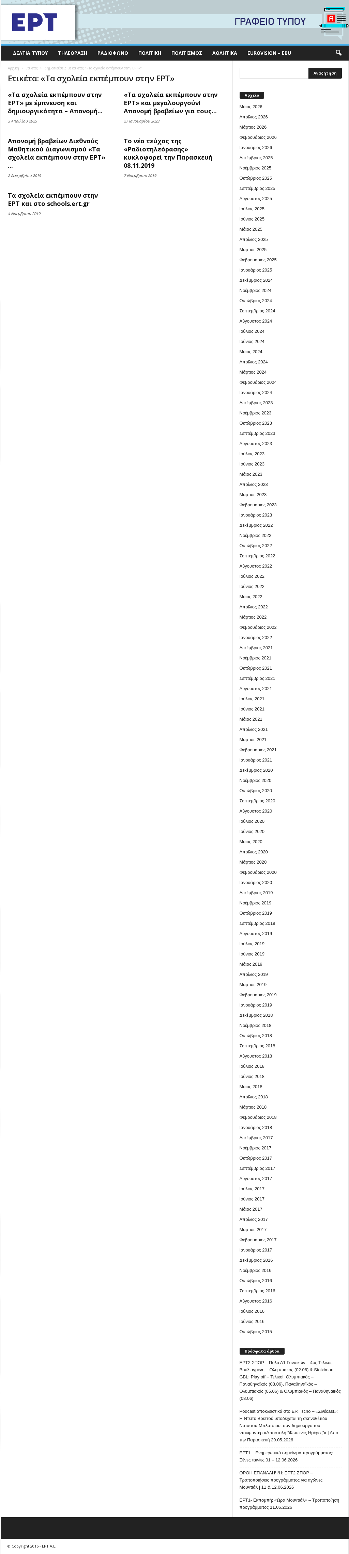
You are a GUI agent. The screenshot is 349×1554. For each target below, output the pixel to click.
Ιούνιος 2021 (252, 708)
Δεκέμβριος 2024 (256, 280)
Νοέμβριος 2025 (256, 167)
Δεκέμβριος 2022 (256, 525)
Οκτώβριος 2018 (256, 1035)
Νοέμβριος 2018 (256, 1025)
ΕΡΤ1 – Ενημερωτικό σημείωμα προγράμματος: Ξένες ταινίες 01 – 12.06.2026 (286, 1456)
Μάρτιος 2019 (253, 984)
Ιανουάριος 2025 (256, 270)
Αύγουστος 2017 (256, 1178)
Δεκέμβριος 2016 (256, 1260)
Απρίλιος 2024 (254, 361)
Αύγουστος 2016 (256, 1301)
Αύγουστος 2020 (256, 811)
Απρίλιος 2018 (254, 1096)
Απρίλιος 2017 (254, 1219)
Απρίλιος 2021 (254, 729)
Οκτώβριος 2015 (256, 1331)
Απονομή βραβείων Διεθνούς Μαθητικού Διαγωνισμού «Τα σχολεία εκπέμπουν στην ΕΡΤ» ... (56, 153)
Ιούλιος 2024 (252, 331)
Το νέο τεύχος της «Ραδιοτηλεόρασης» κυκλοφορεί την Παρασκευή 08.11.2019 (168, 153)
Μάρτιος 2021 (253, 739)
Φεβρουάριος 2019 (258, 994)
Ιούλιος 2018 (252, 1066)
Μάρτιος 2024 (253, 372)
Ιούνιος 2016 (252, 1321)
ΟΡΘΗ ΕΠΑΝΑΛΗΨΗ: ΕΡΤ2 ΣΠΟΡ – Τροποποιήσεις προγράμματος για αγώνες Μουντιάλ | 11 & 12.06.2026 (281, 1480)
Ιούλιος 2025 (252, 208)
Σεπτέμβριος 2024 (257, 310)
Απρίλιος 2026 (254, 116)
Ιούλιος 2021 (252, 698)
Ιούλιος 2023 (252, 453)
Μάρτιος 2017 (253, 1229)
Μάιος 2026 (251, 106)
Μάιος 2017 (251, 1209)
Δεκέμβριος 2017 (256, 1137)
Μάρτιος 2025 (253, 249)
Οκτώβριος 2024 (256, 300)
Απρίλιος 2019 (254, 974)
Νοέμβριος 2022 (256, 535)
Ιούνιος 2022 (252, 586)
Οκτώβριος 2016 (256, 1280)
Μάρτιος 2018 (253, 1107)
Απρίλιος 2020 (254, 851)
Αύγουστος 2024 (256, 321)
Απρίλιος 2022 (254, 606)
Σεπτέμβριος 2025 (257, 188)
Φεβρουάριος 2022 (258, 627)
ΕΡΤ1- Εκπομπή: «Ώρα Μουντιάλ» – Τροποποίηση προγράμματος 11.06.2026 (289, 1504)
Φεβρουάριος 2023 (258, 504)
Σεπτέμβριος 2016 (257, 1290)
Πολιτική (149, 53)
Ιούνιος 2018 (252, 1076)
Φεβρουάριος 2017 (258, 1239)
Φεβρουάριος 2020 (258, 872)
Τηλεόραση (72, 53)
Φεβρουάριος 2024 (258, 382)
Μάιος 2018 (251, 1086)
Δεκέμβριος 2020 (256, 770)
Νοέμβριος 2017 (256, 1147)
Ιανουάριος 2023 (256, 515)
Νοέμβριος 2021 (256, 657)
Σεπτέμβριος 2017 (257, 1168)
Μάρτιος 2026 (253, 127)
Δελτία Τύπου (30, 53)
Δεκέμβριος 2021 (256, 647)
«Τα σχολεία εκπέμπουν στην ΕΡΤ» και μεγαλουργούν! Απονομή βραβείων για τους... (170, 103)
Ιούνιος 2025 (252, 219)
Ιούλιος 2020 (252, 821)
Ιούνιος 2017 (252, 1198)
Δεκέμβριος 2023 (256, 402)
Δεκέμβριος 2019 (256, 892)
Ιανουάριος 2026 (256, 147)
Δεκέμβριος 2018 (256, 1015)
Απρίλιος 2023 (254, 484)
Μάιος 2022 (251, 596)
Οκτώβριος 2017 (256, 1158)
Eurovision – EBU (269, 53)
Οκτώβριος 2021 (256, 668)
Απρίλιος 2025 (254, 239)
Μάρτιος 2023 (253, 494)
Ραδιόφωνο (112, 53)
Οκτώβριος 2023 (256, 423)
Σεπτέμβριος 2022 (257, 555)
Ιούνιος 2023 (252, 464)
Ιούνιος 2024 (252, 341)
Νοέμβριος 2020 (256, 780)
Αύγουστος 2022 (256, 566)
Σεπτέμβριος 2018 (257, 1045)
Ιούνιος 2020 (252, 831)
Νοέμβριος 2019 (256, 902)
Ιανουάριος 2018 (256, 1127)
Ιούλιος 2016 (252, 1311)
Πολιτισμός (186, 53)
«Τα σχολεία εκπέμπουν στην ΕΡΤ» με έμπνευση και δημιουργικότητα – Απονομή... (55, 103)
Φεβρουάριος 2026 (258, 137)
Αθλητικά (224, 53)
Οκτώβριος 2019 (256, 913)
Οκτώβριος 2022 (256, 545)
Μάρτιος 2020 (253, 862)
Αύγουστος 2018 (256, 1056)
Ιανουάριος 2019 (256, 1005)
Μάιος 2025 (251, 229)
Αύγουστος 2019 (256, 933)
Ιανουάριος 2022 (256, 637)
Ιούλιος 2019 (252, 943)
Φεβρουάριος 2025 (258, 259)
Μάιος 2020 (251, 841)
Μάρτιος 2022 (253, 617)
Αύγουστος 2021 (256, 688)
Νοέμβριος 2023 (256, 412)
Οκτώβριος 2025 (256, 178)
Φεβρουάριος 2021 (258, 749)
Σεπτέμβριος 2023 (257, 433)
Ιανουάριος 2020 (256, 882)
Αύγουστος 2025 (256, 198)
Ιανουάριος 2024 (256, 392)
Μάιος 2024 (251, 351)
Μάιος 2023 (251, 474)
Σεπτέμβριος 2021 (257, 678)
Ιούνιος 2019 (252, 953)
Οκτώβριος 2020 (256, 790)
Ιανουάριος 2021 (256, 760)
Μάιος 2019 (251, 964)
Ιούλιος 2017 (252, 1188)
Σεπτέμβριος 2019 (257, 923)
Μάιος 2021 (251, 719)
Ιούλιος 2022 (252, 576)
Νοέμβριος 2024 (256, 290)
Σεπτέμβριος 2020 (257, 800)
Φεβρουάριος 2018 (258, 1117)
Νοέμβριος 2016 (256, 1270)
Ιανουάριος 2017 (256, 1250)
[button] (338, 53)
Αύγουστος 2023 (256, 443)
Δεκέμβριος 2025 (256, 157)
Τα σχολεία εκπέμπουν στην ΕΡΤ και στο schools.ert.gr (53, 199)
